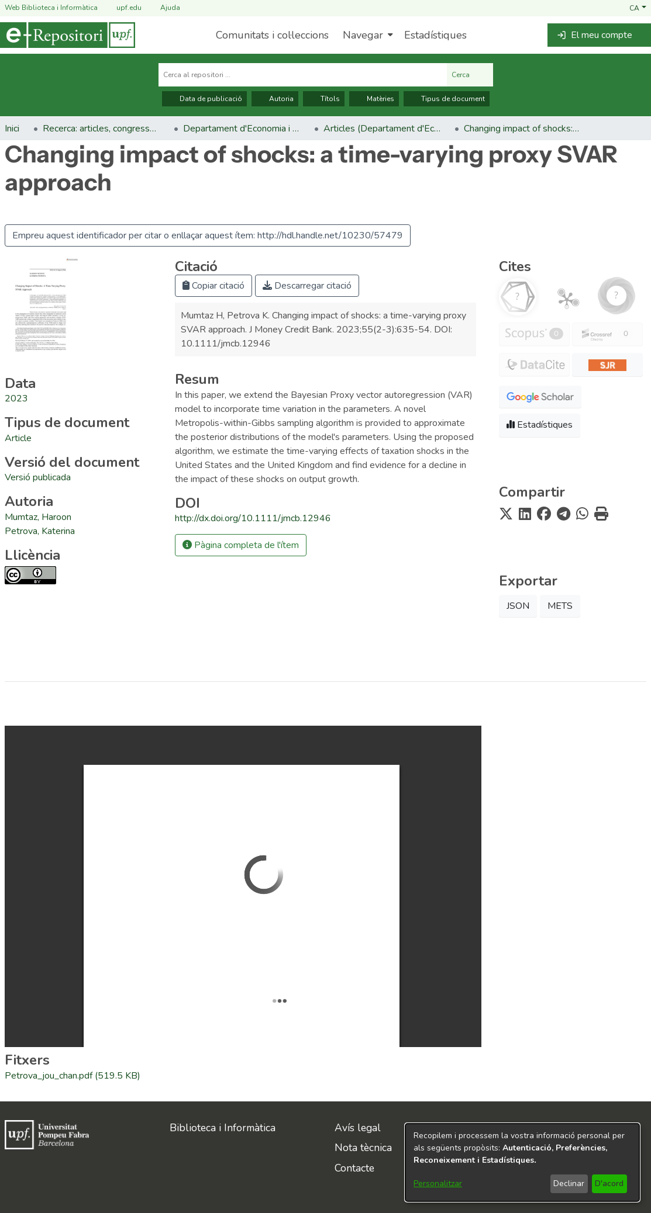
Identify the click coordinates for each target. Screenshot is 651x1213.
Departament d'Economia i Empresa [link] (241, 128)
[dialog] (522, 1162)
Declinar (568, 1183)
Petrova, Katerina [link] (40, 531)
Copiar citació (213, 285)
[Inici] (67, 35)
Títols (324, 98)
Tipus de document (446, 98)
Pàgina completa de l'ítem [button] (240, 545)
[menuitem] (366, 35)
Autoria (275, 98)
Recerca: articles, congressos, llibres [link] (101, 128)
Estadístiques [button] (540, 424)
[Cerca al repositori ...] (303, 74)
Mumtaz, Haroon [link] (38, 517)
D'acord (609, 1183)
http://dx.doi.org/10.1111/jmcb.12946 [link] (253, 518)
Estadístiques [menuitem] (435, 35)
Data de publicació (204, 98)
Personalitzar (438, 1183)
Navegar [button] (363, 35)
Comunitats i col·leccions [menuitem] (272, 35)
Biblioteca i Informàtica (222, 1128)
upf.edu (122, 7)
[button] (637, 8)
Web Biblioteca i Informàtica (51, 7)
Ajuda (163, 7)
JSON (518, 605)
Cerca (470, 75)
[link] (18, 438)
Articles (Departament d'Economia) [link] (381, 128)
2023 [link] (16, 398)
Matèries (374, 98)
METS (560, 605)
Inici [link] (12, 128)
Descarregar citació (307, 285)
